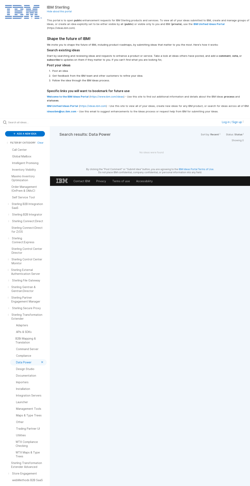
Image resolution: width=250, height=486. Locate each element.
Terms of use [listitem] (121, 181)
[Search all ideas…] (30, 122)
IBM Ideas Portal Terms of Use (196, 169)
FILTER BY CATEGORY (21, 142)
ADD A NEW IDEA (25, 133)
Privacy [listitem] (101, 181)
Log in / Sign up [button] (233, 122)
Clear (40, 142)
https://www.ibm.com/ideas (107, 96)
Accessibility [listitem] (144, 181)
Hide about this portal (59, 11)
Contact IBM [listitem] (81, 181)
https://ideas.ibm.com (93, 105)
